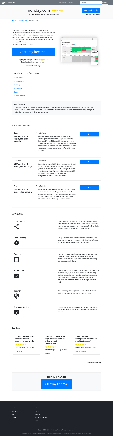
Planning (17, 85)
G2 (22, 351)
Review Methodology (33, 66)
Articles (70, 3)
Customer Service (20, 96)
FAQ (36, 421)
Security (17, 92)
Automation (18, 88)
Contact (14, 417)
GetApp (83, 351)
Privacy (37, 414)
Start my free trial (90, 10)
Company (15, 411)
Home (14, 21)
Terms (37, 411)
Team (13, 414)
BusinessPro (8, 3)
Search (104, 3)
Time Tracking (19, 81)
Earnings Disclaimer (93, 14)
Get (89, 134)
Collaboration (22, 21)
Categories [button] (61, 3)
